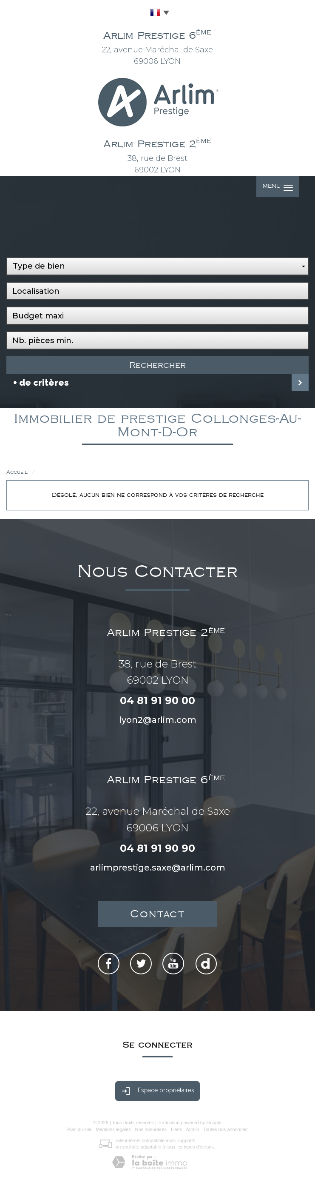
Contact (157, 914)
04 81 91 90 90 (157, 848)
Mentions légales (113, 1129)
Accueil (17, 472)
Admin (192, 1129)
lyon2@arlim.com (157, 720)
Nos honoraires (151, 1129)
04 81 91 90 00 (157, 700)
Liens (176, 1129)
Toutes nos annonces (225, 1129)
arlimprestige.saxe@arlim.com (157, 867)
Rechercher (157, 365)
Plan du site (79, 1129)
